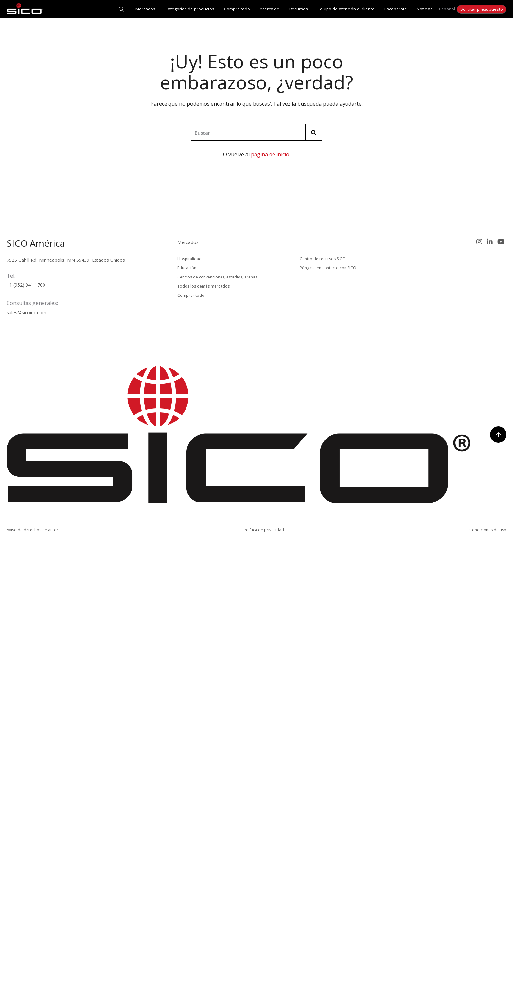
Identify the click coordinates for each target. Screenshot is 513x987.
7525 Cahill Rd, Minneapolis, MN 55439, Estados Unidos (66, 694)
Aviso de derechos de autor (32, 964)
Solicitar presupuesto (481, 9)
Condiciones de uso (487, 964)
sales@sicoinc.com (26, 746)
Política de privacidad (264, 964)
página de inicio (270, 154)
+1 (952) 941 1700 (26, 719)
